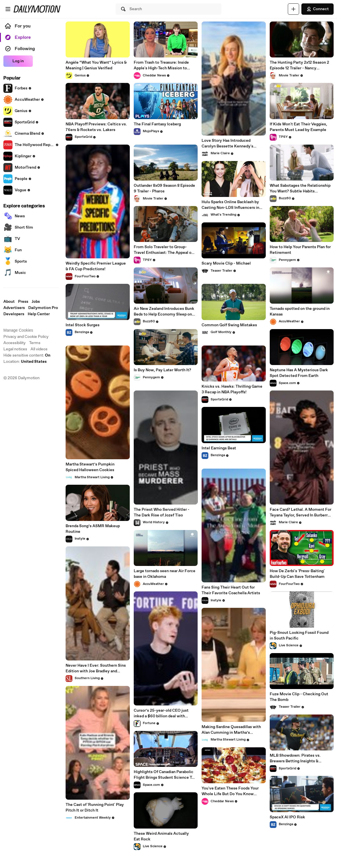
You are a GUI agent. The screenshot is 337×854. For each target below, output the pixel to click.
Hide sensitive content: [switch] (26, 355)
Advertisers (14, 307)
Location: (25, 361)
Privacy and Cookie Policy (26, 336)
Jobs (36, 301)
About (9, 301)
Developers (13, 314)
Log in (18, 61)
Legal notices (15, 349)
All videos (39, 349)
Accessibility (14, 343)
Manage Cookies (18, 330)
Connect (317, 9)
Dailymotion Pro (43, 307)
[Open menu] (7, 9)
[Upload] (293, 9)
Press (23, 301)
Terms (34, 343)
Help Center (39, 314)
